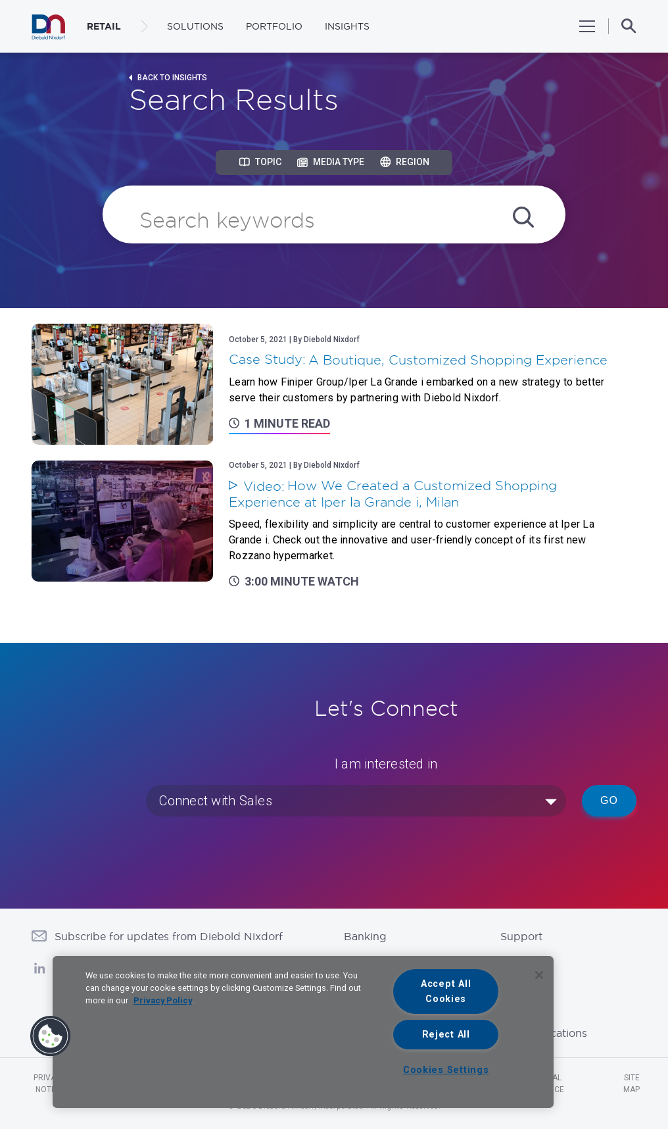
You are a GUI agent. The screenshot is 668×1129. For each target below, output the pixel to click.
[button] (51, 1036)
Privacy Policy (162, 1000)
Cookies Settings (446, 1070)
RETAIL (104, 26)
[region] (303, 1032)
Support (521, 936)
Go (609, 800)
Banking (365, 936)
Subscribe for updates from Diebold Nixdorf (169, 936)
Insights (347, 26)
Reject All (446, 1034)
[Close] (539, 975)
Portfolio (274, 26)
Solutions (195, 26)
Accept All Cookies (446, 991)
